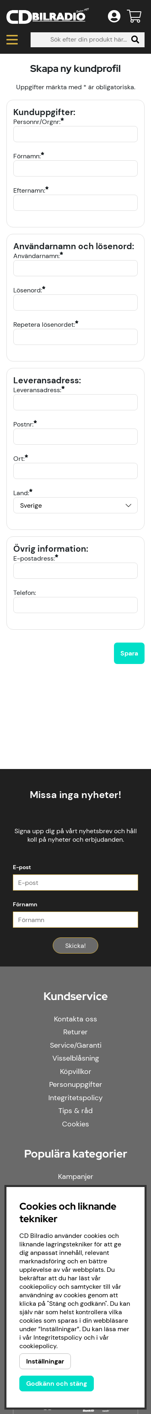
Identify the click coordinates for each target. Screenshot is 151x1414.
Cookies (75, 1124)
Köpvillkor (75, 1071)
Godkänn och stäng (56, 1383)
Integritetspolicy (75, 1097)
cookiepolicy (37, 1346)
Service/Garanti (75, 1045)
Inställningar (45, 1361)
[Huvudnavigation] (12, 39)
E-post (22, 867)
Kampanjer (75, 1176)
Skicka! (75, 945)
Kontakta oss (75, 1019)
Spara (129, 653)
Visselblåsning (75, 1058)
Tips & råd (75, 1110)
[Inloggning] (114, 16)
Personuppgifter (75, 1084)
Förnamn (25, 904)
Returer (75, 1031)
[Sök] (88, 39)
